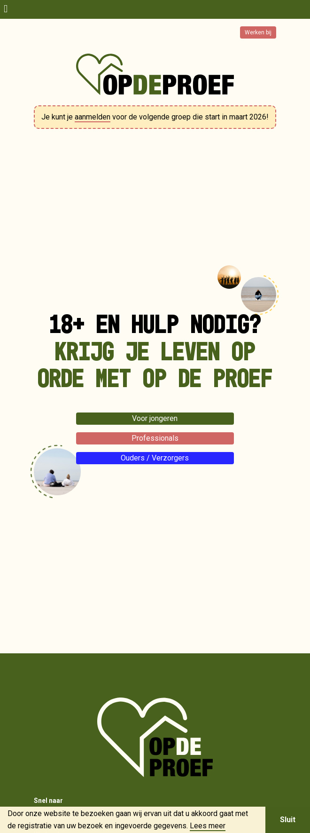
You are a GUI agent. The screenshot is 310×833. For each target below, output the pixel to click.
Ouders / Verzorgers (155, 457)
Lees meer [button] (207, 826)
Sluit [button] (287, 819)
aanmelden (92, 116)
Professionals (155, 438)
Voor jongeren (155, 418)
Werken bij (258, 32)
